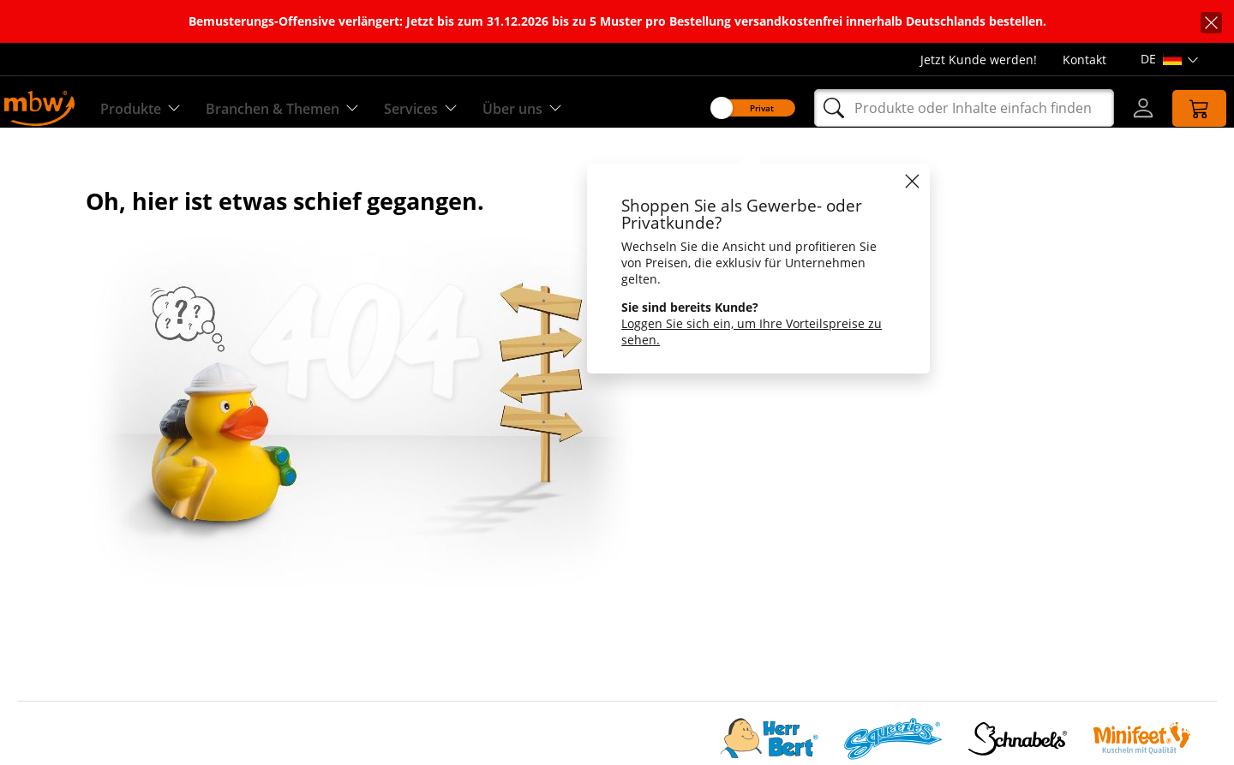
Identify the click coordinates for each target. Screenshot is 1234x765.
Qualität (438, 518)
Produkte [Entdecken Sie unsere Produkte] (149, 109)
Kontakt (1084, 59)
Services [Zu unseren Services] (452, 109)
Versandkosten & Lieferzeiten (501, 600)
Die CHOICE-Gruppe (75, 621)
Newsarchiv (448, 682)
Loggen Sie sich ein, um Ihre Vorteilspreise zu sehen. (737, 331)
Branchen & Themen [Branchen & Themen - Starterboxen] (302, 109)
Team (33, 559)
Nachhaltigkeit (60, 600)
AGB (426, 579)
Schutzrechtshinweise (478, 662)
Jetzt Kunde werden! (978, 59)
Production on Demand (483, 559)
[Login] (1127, 108)
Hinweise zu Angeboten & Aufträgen (521, 641)
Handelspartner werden (484, 621)
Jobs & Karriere (61, 579)
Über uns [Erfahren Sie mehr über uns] (560, 109)
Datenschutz (54, 641)
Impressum (51, 682)
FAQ (426, 703)
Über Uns (45, 518)
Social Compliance (70, 538)
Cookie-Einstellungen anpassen (109, 662)
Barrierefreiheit (62, 703)
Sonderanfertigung (469, 538)
